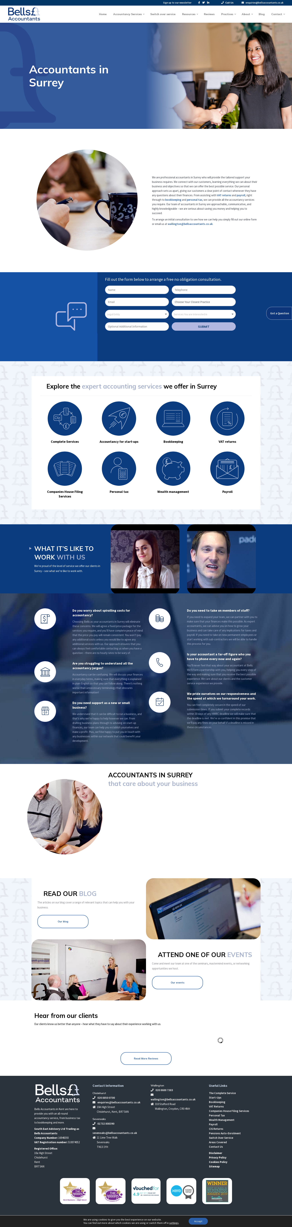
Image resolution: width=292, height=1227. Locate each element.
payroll (241, 195)
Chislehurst (99, 1093)
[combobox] (137, 314)
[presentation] (133, 345)
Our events (177, 982)
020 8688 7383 (162, 1090)
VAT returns (224, 195)
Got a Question (279, 313)
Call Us (227, 2)
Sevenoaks (99, 1119)
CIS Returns (216, 1129)
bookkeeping (173, 199)
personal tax (194, 199)
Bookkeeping (217, 1102)
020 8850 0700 (104, 1097)
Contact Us (216, 1146)
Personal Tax (217, 1115)
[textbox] (115, 314)
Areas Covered (218, 1142)
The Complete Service (222, 1093)
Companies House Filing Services (229, 1111)
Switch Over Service (221, 1137)
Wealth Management (221, 1120)
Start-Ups (215, 1097)
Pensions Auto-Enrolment (225, 1133)
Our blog (63, 921)
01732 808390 (103, 1123)
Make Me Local (214, 1222)
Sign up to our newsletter (177, 2)
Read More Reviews (146, 1058)
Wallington (157, 1085)
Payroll (213, 1124)
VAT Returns (216, 1106)
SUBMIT (204, 326)
